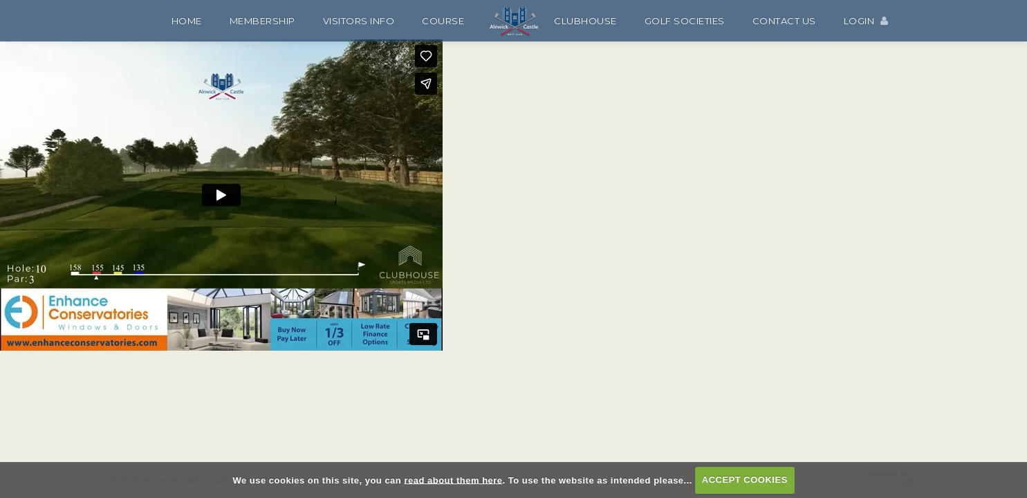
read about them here (453, 479)
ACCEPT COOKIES (745, 479)
